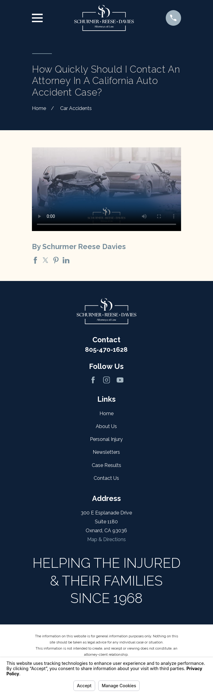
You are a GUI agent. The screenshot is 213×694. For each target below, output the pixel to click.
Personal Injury (106, 439)
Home (106, 413)
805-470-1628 (106, 349)
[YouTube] (120, 380)
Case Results (106, 465)
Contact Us (106, 478)
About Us (106, 426)
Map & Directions (106, 539)
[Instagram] (106, 380)
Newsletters (106, 452)
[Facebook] (93, 380)
